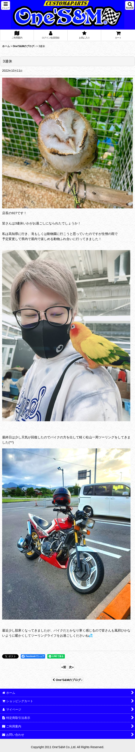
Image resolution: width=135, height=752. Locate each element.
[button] (5, 5)
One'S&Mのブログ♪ (68, 680)
